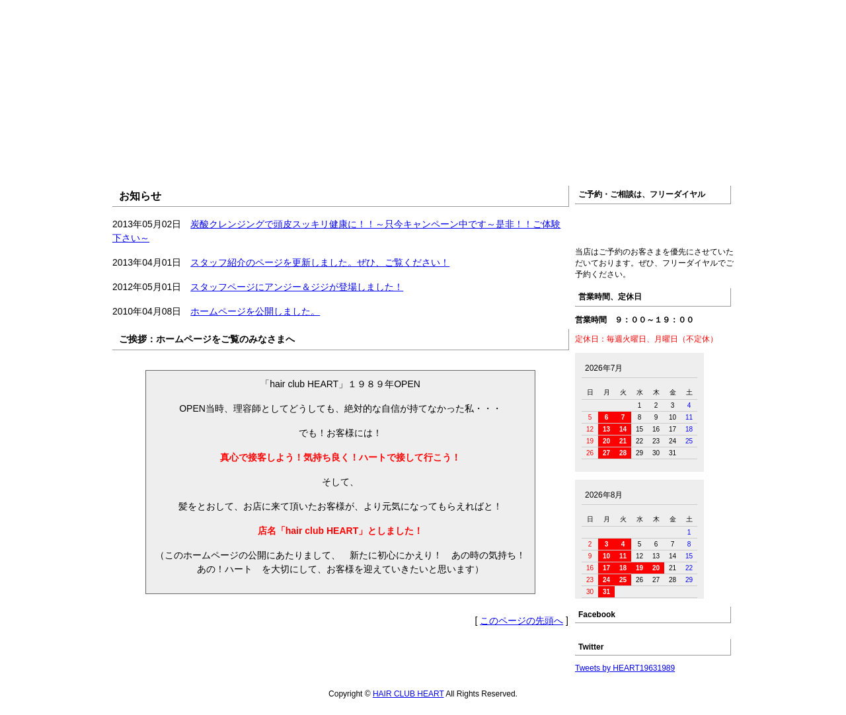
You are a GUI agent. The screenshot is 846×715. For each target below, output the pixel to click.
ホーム (151, 155)
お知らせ (241, 155)
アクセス (604, 155)
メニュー (422, 155)
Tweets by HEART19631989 (625, 668)
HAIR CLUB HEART (408, 693)
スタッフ (513, 155)
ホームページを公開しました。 (255, 311)
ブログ (695, 155)
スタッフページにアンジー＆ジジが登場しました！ (296, 287)
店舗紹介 (332, 155)
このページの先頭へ (521, 620)
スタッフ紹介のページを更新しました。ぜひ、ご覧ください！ (319, 262)
